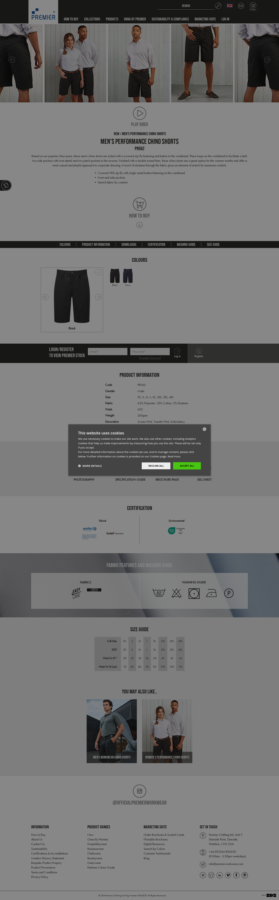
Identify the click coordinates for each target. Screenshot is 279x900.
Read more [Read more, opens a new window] (174, 456)
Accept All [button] (186, 465)
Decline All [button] (154, 465)
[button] (90, 466)
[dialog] (139, 450)
